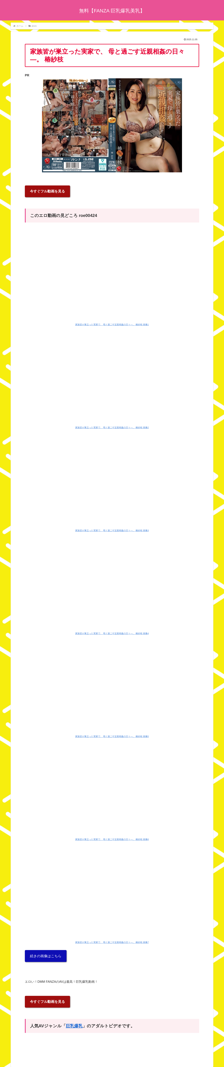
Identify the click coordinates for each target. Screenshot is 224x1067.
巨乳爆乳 (74, 1025)
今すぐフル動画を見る (47, 191)
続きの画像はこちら (45, 956)
